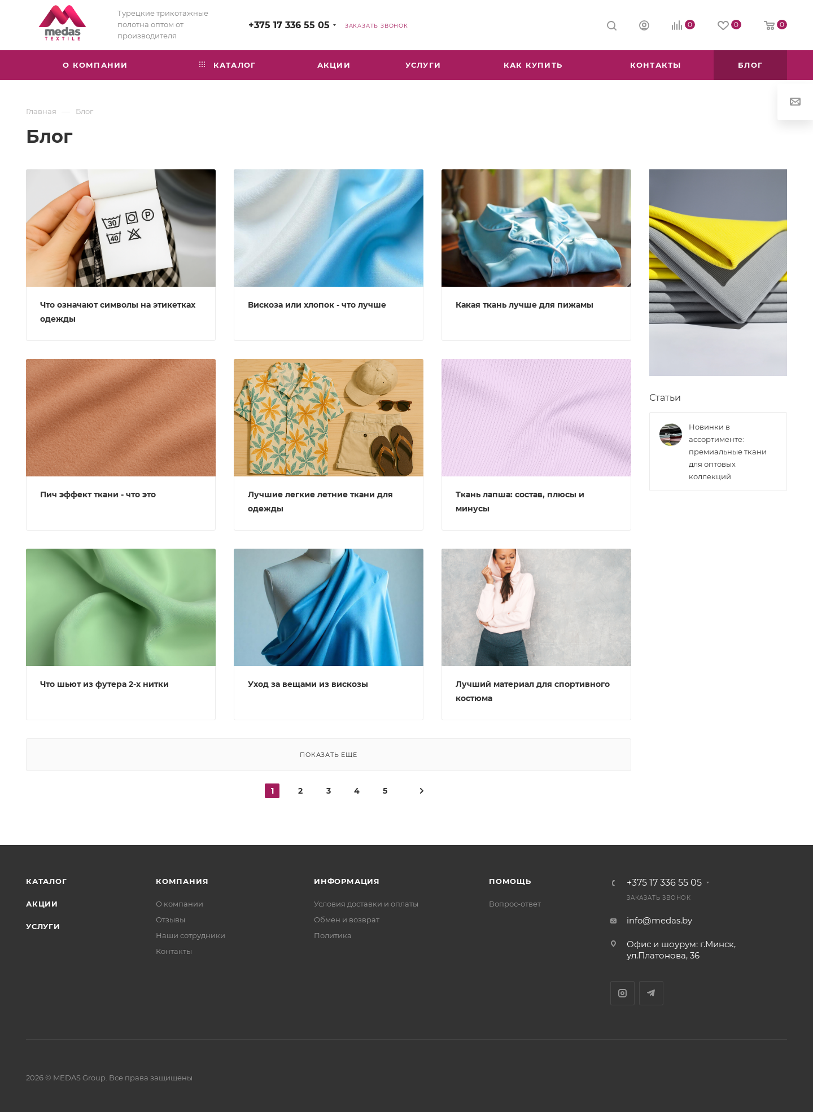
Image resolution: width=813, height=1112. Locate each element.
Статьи (665, 397)
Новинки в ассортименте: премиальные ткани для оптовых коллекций (728, 451)
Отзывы (170, 919)
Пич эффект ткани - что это (98, 494)
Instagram (622, 993)
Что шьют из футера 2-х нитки (104, 684)
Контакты (174, 951)
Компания (182, 881)
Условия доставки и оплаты (366, 903)
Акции (42, 903)
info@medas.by (659, 920)
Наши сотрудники (190, 935)
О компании (179, 903)
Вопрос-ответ (515, 903)
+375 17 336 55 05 (289, 25)
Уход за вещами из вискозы (308, 684)
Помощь (510, 881)
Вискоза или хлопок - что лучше (317, 305)
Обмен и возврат (346, 919)
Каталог (46, 881)
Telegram (651, 993)
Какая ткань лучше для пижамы (524, 305)
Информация (347, 881)
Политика (333, 935)
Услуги (43, 926)
